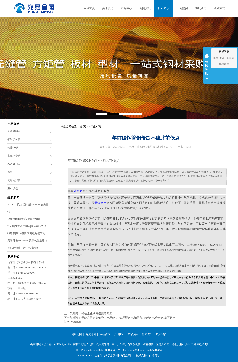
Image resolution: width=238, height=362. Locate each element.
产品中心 (126, 8)
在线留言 (200, 8)
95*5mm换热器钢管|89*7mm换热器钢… (27, 208)
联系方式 (219, 8)
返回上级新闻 (72, 321)
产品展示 (133, 334)
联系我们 (161, 334)
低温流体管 (13, 139)
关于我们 (107, 8)
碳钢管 (78, 191)
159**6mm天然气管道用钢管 (23, 218)
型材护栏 (12, 188)
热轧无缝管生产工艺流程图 (23, 247)
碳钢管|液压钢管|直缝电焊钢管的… (27, 233)
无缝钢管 (100, 202)
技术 (138, 355)
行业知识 (163, 8)
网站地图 (76, 334)
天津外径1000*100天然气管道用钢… (28, 240)
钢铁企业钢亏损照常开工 (96, 313)
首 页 (83, 126)
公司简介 (119, 334)
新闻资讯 (145, 8)
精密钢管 (12, 147)
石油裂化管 (13, 163)
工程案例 (182, 8)
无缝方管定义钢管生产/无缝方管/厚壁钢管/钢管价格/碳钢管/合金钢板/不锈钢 (128, 317)
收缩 (206, 69)
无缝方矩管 (13, 180)
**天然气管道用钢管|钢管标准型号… (28, 226)
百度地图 (91, 334)
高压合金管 (13, 155)
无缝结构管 (13, 131)
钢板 (10, 172)
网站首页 (89, 8)
